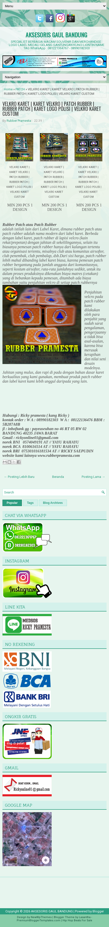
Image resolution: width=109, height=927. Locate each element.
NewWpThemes (41, 917)
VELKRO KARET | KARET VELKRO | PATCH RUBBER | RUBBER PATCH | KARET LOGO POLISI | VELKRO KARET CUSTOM (51, 108)
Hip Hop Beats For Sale (77, 920)
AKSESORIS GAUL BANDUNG (56, 34)
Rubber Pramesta (19, 120)
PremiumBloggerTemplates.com (38, 920)
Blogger (98, 911)
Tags (30, 503)
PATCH (20, 89)
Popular (12, 503)
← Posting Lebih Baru (19, 477)
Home (8, 89)
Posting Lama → (93, 477)
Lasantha (85, 917)
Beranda (58, 477)
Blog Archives (53, 503)
